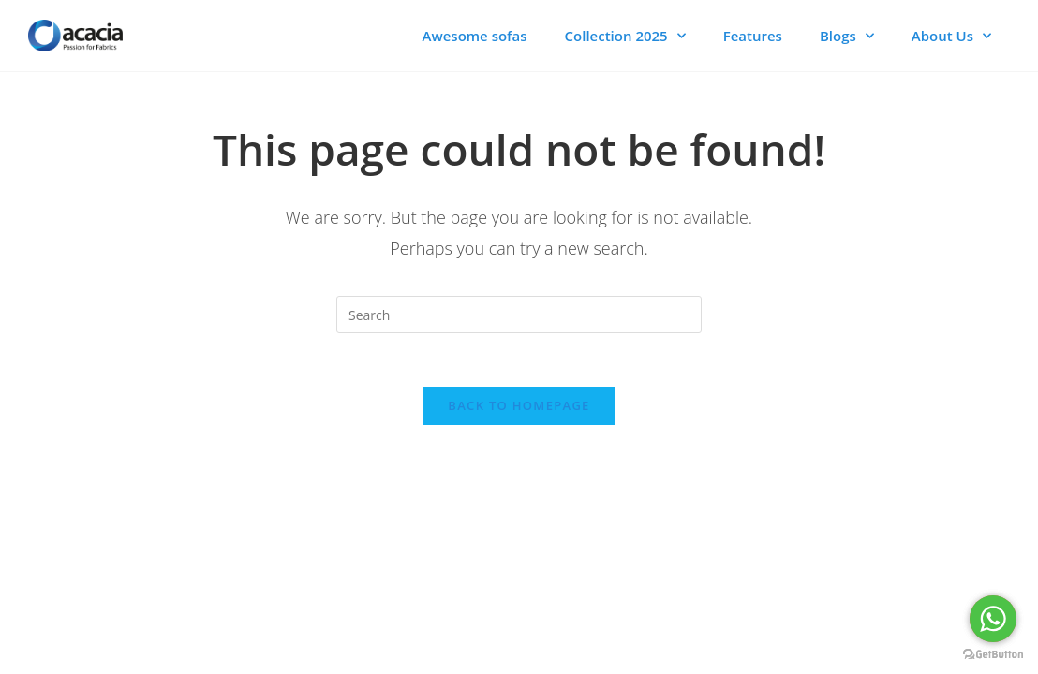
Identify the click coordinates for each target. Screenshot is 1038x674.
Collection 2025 (625, 36)
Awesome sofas (475, 35)
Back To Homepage (518, 408)
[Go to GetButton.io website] (993, 655)
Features (752, 35)
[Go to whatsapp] (993, 618)
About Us (951, 36)
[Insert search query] (519, 314)
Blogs (847, 36)
